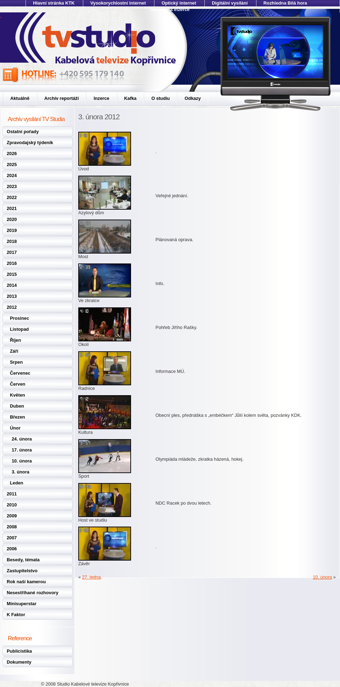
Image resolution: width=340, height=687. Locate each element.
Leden (16, 483)
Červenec (20, 373)
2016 (12, 263)
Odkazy (193, 98)
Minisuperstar (21, 603)
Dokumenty (19, 662)
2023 (12, 186)
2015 (12, 274)
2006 (12, 548)
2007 (12, 537)
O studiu (160, 98)
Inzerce (101, 98)
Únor (15, 428)
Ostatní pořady (23, 131)
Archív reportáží (61, 98)
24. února (22, 439)
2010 (12, 504)
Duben (17, 406)
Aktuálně (19, 98)
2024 (12, 175)
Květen (17, 395)
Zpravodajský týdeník (30, 142)
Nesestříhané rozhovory (32, 592)
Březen (17, 417)
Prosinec (19, 318)
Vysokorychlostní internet (118, 3)
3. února (20, 472)
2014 (12, 285)
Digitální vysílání (230, 3)
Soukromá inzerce (170, 9)
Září (14, 351)
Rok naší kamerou (26, 581)
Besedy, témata (23, 559)
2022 (12, 197)
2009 (12, 515)
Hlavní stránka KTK (53, 3)
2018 (12, 241)
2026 (12, 153)
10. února (22, 461)
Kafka (130, 98)
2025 (12, 164)
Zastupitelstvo (22, 570)
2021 (12, 208)
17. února (22, 450)
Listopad (19, 329)
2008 (12, 526)
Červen (17, 384)
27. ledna (91, 577)
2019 (12, 230)
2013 (12, 296)
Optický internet (179, 3)
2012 (12, 307)
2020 (12, 219)
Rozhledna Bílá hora (285, 3)
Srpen (16, 362)
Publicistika (19, 651)
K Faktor (16, 614)
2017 (12, 252)
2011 (12, 493)
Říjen (15, 340)
